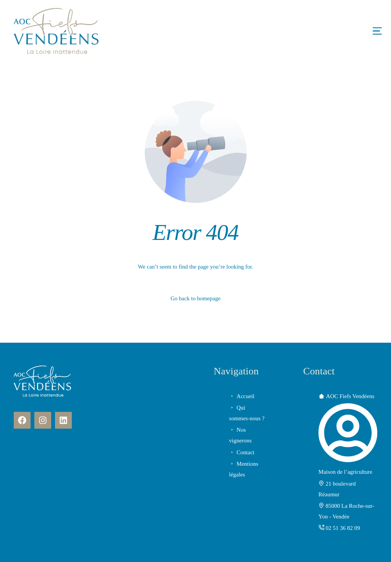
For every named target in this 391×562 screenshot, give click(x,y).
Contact (246, 452)
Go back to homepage (195, 298)
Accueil (246, 396)
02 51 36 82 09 (343, 528)
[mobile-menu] (354, 30)
